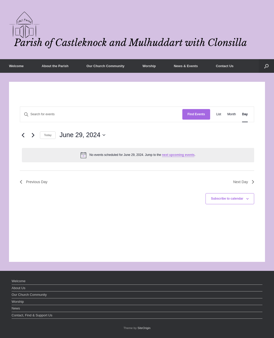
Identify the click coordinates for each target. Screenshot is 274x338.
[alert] (138, 155)
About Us (18, 288)
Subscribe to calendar (227, 198)
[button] (266, 66)
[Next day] (33, 135)
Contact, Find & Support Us (32, 315)
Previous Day (33, 182)
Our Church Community (105, 66)
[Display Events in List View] (218, 114)
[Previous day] (23, 135)
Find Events (196, 114)
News (16, 308)
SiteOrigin (144, 328)
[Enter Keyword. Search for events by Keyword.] (101, 114)
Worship (149, 66)
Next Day (243, 182)
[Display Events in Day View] (245, 114)
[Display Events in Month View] (231, 114)
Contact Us (225, 66)
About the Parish (55, 66)
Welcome (16, 66)
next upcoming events (178, 155)
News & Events (186, 66)
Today (48, 135)
